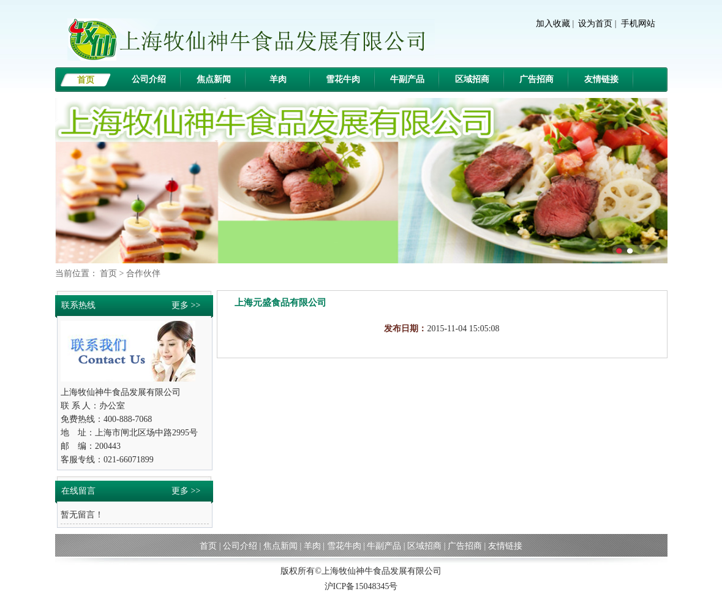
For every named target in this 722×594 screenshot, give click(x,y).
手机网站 (638, 23)
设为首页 (595, 23)
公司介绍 (149, 79)
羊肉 (278, 79)
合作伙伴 (143, 273)
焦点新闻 (214, 79)
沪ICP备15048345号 (361, 586)
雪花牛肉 (343, 79)
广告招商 (536, 79)
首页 (85, 80)
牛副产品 (407, 79)
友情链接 (601, 79)
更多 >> (185, 305)
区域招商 (472, 79)
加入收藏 (553, 23)
